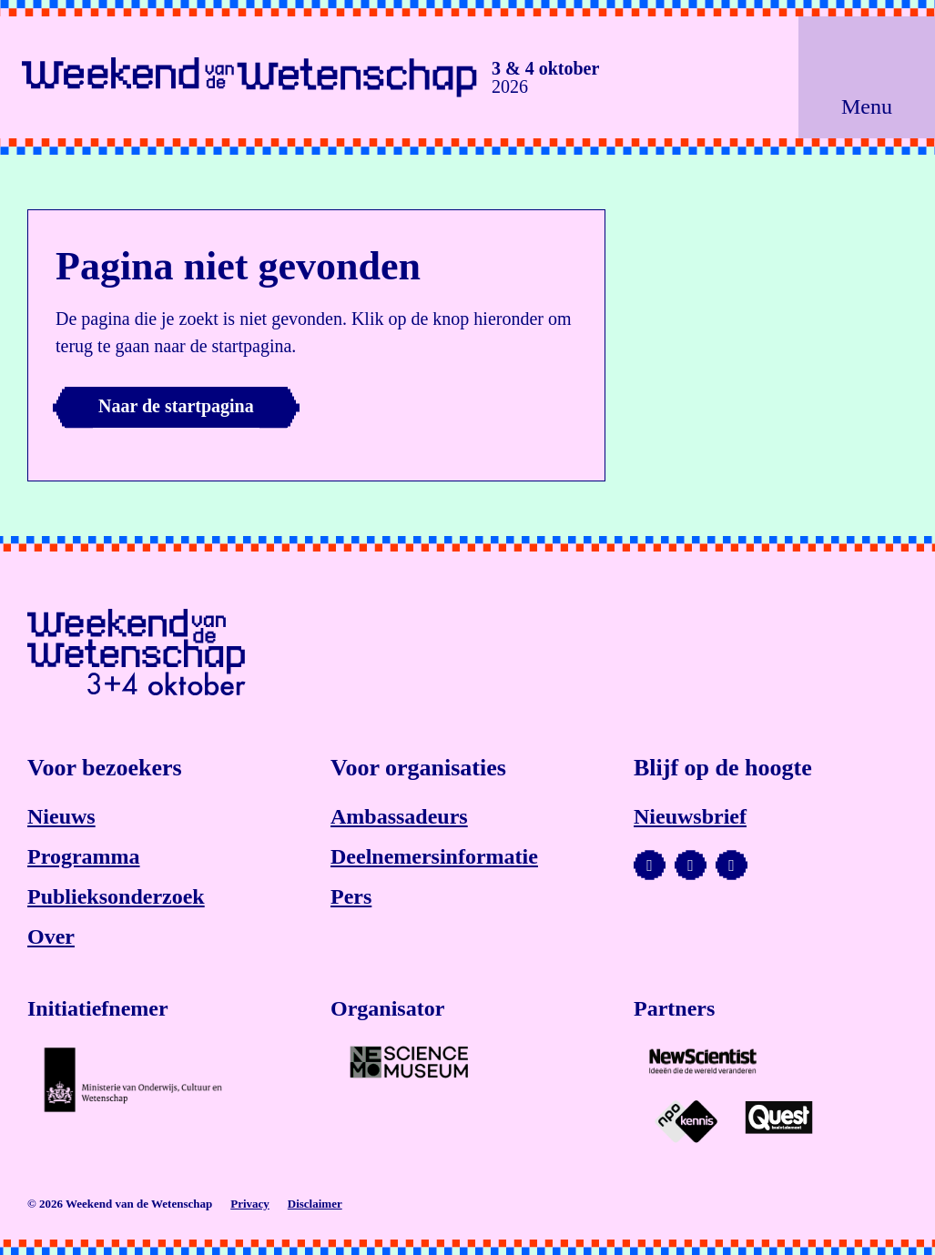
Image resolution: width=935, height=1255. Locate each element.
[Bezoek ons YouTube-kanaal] (650, 865)
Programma (83, 856)
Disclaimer (315, 1203)
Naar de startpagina (176, 406)
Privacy (249, 1203)
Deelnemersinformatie (434, 856)
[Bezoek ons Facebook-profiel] (731, 865)
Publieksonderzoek (116, 896)
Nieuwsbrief (690, 816)
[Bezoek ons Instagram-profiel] (690, 865)
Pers (350, 896)
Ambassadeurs (399, 816)
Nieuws (61, 816)
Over (51, 936)
